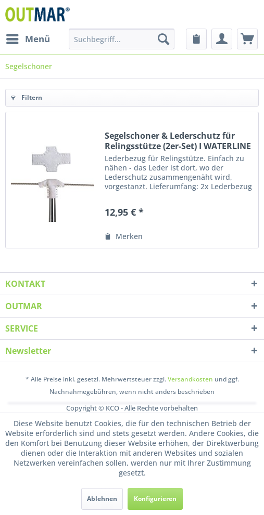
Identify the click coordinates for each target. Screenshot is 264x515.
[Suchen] (163, 39)
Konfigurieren (155, 498)
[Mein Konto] (221, 39)
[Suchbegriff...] (121, 39)
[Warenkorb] (247, 39)
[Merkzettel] (196, 39)
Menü (28, 38)
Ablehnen (102, 498)
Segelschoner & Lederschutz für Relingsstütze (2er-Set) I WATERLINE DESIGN (178, 140)
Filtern (26, 97)
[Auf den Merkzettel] (124, 236)
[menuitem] (27, 39)
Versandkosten (190, 379)
